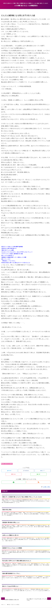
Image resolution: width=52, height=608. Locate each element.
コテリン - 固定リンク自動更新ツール (49, 262)
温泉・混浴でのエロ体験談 (6, 463)
